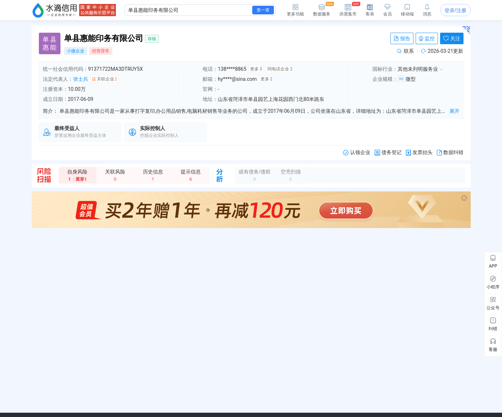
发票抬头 (419, 152)
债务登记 (388, 152)
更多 (256, 68)
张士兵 (80, 79)
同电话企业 (280, 68)
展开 (454, 111)
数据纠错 (450, 152)
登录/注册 (455, 10)
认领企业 (356, 152)
